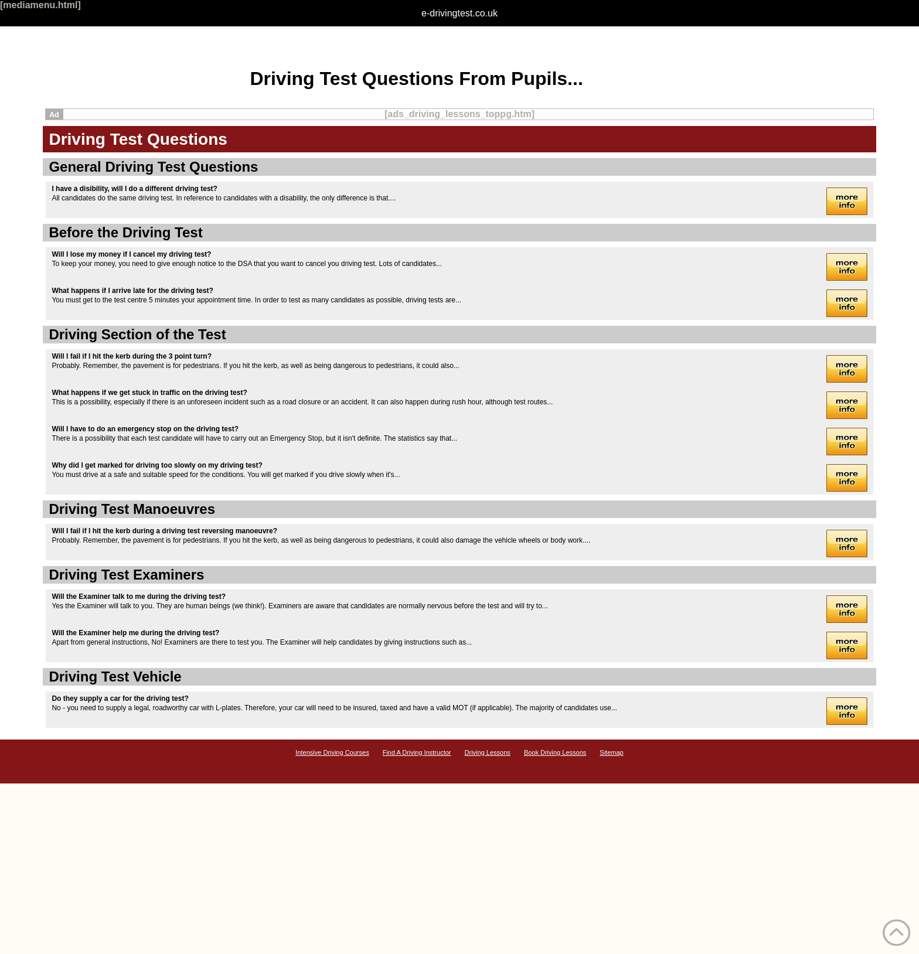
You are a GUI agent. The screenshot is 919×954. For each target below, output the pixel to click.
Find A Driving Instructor (417, 752)
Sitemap (611, 752)
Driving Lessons (487, 752)
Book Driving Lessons (555, 752)
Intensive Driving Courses (332, 752)
